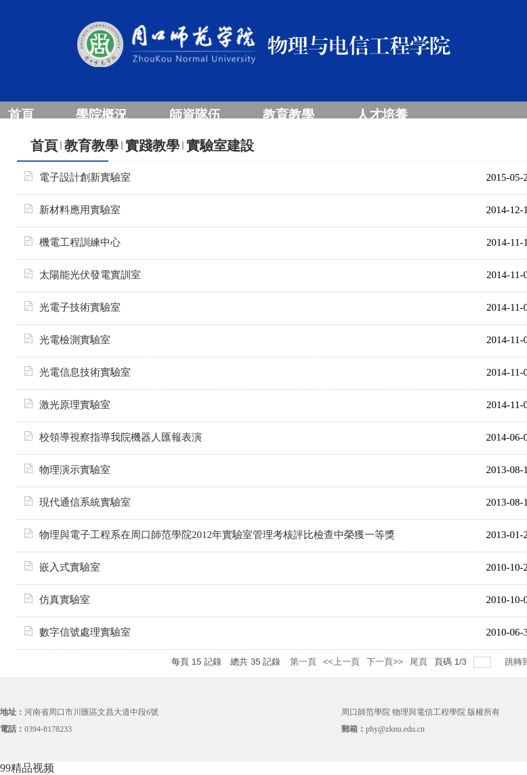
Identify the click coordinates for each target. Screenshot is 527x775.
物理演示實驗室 (74, 469)
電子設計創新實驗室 (85, 177)
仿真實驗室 (64, 599)
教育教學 (91, 145)
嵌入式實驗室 (69, 567)
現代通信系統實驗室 (85, 502)
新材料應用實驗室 (80, 209)
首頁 (44, 145)
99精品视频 (27, 768)
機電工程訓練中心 (80, 242)
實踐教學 (152, 145)
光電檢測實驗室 (74, 339)
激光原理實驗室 (74, 404)
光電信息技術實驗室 (85, 372)
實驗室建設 (220, 145)
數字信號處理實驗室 (85, 632)
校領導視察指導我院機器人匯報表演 (120, 437)
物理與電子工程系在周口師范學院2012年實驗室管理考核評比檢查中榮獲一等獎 (217, 534)
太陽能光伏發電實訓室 (90, 274)
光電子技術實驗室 (80, 307)
